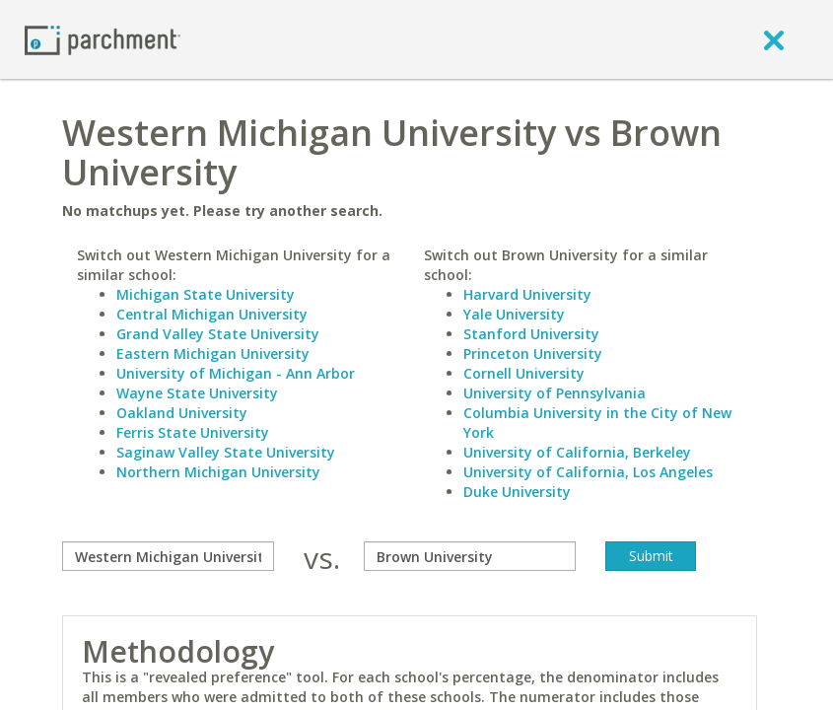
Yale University (514, 314)
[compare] (168, 556)
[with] (470, 556)
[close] (774, 39)
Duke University (517, 491)
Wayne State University (197, 393)
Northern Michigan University (218, 471)
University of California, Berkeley (577, 452)
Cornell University (524, 373)
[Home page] (102, 39)
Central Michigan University (212, 314)
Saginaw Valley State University (225, 452)
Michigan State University (205, 294)
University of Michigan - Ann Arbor (235, 373)
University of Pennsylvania (554, 393)
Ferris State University (192, 432)
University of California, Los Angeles (588, 471)
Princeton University (532, 353)
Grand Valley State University (217, 333)
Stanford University (531, 333)
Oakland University (181, 412)
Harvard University (527, 294)
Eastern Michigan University (213, 353)
